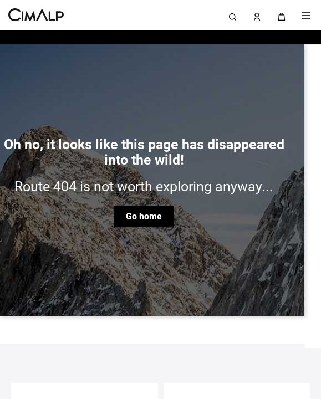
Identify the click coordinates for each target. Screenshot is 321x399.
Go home (144, 216)
